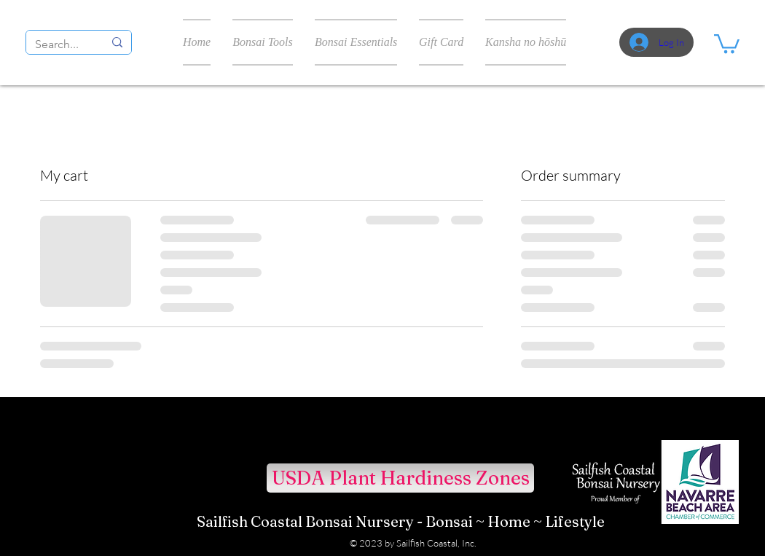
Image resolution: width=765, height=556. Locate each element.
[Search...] (58, 44)
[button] (727, 42)
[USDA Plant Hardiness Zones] (400, 478)
